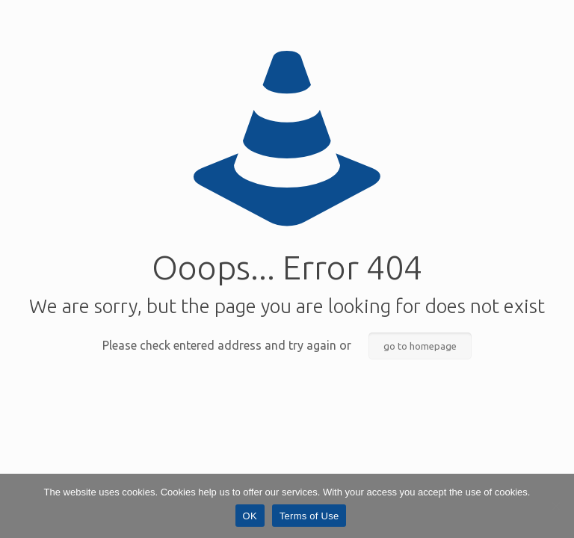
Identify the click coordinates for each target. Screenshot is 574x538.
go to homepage (420, 346)
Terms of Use (309, 516)
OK (250, 516)
